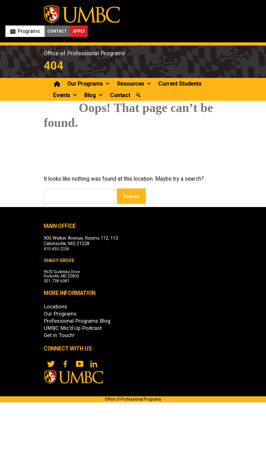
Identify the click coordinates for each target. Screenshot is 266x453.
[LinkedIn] (94, 364)
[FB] (65, 364)
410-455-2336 (56, 249)
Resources (134, 83)
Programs (29, 31)
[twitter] (51, 364)
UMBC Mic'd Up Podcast (73, 328)
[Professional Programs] (57, 83)
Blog (93, 95)
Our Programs (88, 83)
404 (53, 65)
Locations (55, 307)
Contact (57, 31)
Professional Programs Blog (77, 321)
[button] (138, 95)
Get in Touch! (59, 335)
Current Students (179, 83)
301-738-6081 (56, 281)
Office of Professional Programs (84, 53)
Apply (79, 31)
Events (65, 95)
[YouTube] (79, 364)
